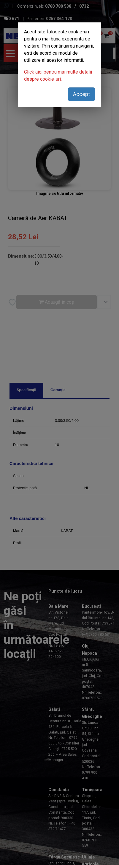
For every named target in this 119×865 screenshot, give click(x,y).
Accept (81, 94)
